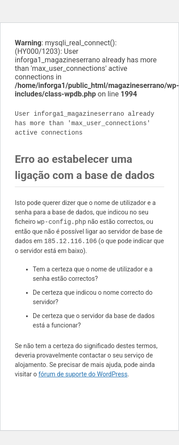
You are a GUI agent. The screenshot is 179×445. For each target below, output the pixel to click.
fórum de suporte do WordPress (83, 374)
